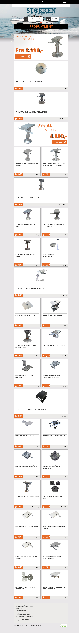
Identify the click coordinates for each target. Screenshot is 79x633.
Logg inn (34, 2)
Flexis (39, 625)
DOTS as (24, 625)
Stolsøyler (40, 32)
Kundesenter (43, 2)
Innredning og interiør (28, 32)
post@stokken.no (27, 616)
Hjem (18, 32)
